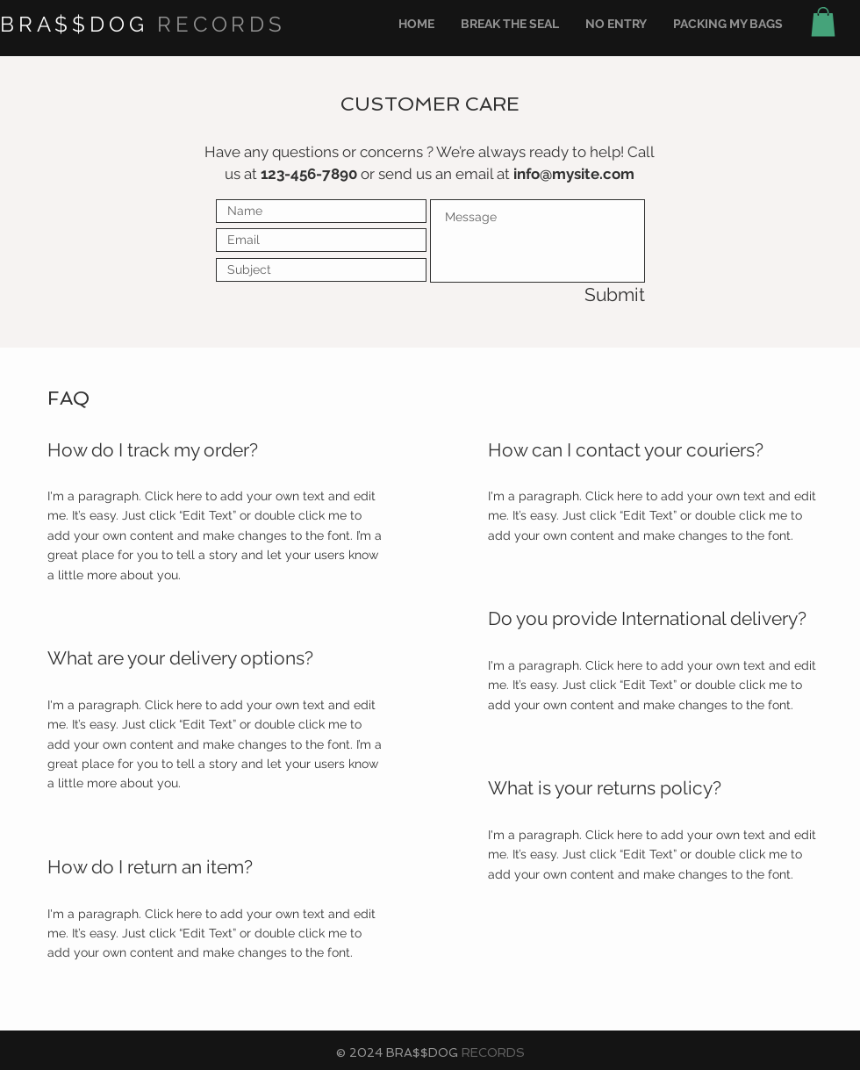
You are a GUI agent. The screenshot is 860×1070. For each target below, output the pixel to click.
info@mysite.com (573, 174)
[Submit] (582, 295)
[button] (823, 21)
